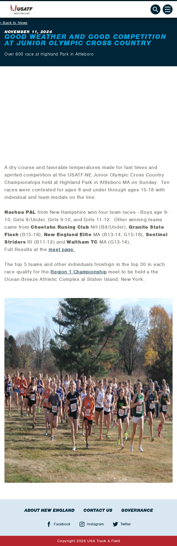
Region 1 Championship (79, 272)
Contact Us (97, 510)
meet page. (62, 249)
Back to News (15, 22)
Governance (137, 510)
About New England (49, 510)
